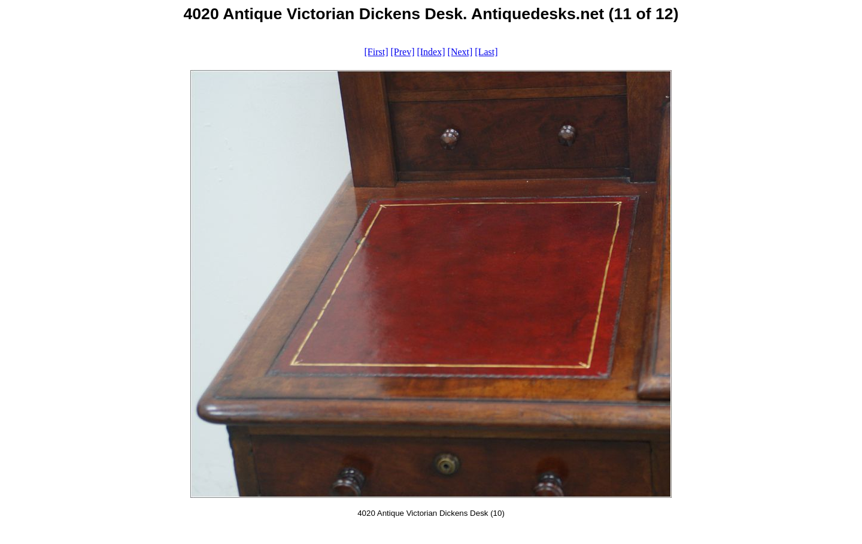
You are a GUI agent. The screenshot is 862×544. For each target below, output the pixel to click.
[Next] (460, 52)
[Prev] (402, 52)
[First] (376, 52)
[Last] (486, 52)
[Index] (431, 52)
